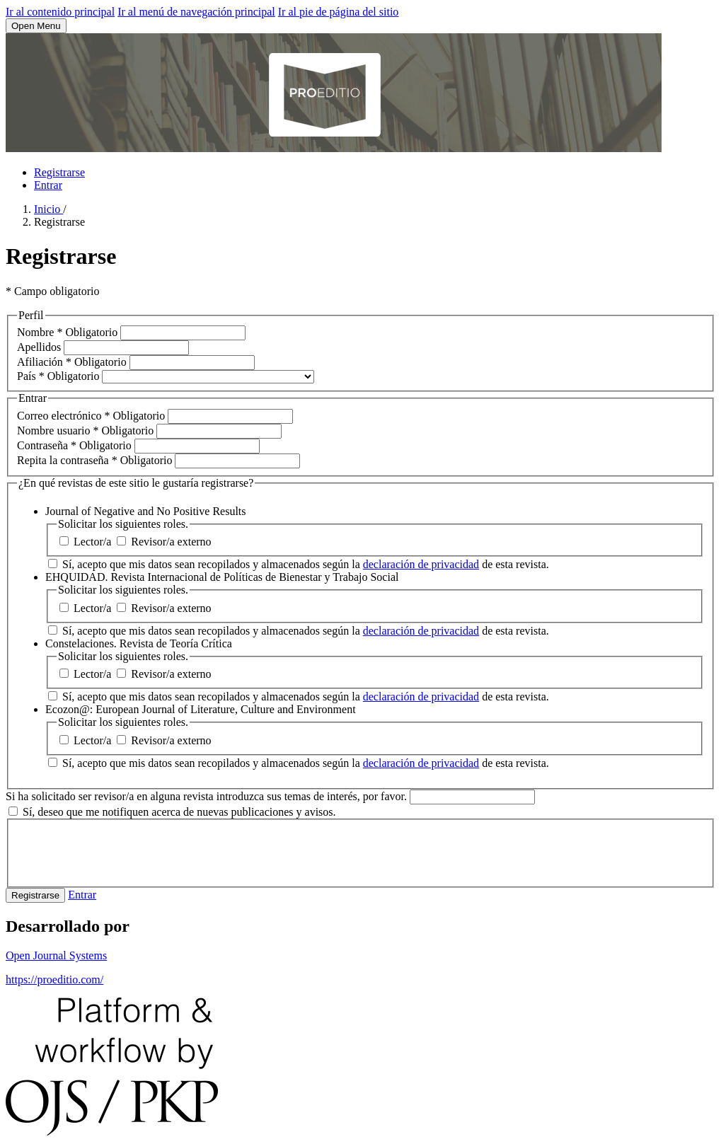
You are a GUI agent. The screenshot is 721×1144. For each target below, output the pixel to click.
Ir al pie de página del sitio (338, 12)
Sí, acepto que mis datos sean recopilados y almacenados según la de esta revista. (298, 564)
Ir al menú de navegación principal (196, 12)
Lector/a (86, 542)
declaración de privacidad (421, 564)
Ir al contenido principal (60, 12)
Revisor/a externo (164, 542)
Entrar (48, 185)
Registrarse (59, 172)
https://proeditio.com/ (54, 979)
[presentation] (124, 851)
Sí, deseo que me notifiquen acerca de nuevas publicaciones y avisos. (172, 812)
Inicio (48, 209)
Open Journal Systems (56, 955)
